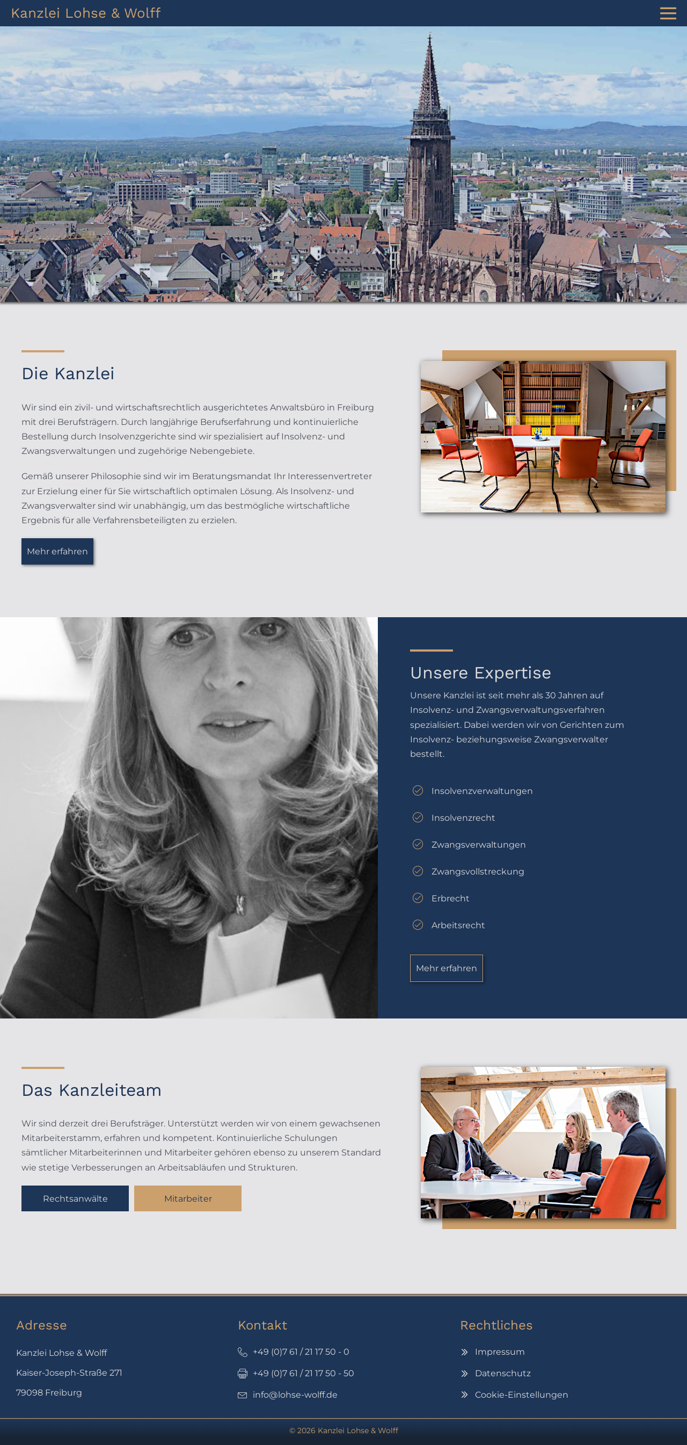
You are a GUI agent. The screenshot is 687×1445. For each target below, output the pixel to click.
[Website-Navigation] (668, 13)
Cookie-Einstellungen (521, 1395)
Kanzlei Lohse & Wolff (85, 13)
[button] (57, 551)
